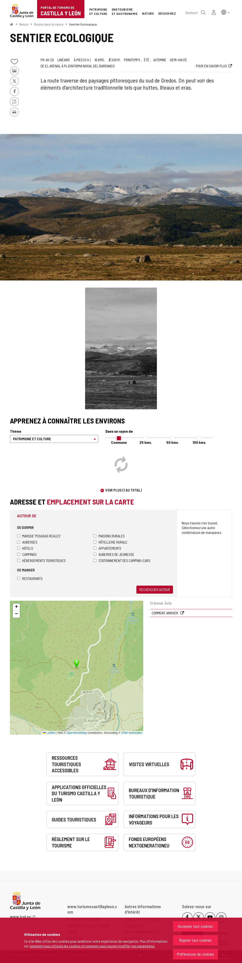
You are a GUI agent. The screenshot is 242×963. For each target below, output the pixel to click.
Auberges (27, 542)
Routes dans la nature (48, 24)
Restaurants (30, 578)
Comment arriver (165, 613)
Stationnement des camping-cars (121, 560)
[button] (225, 12)
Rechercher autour (154, 589)
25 (145, 442)
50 (172, 442)
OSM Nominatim (131, 732)
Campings (27, 554)
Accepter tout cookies (195, 926)
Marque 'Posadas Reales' (39, 536)
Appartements (107, 548)
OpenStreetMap (77, 732)
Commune (119, 442)
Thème (15, 431)
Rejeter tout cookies (195, 940)
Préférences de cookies (195, 954)
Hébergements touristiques (41, 560)
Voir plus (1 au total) (123, 490)
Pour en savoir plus (211, 66)
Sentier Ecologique (83, 24)
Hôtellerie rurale (110, 542)
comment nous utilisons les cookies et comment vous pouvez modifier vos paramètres (92, 946)
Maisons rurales (109, 536)
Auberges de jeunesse (113, 554)
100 (199, 442)
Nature (23, 24)
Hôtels (25, 548)
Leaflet (49, 732)
